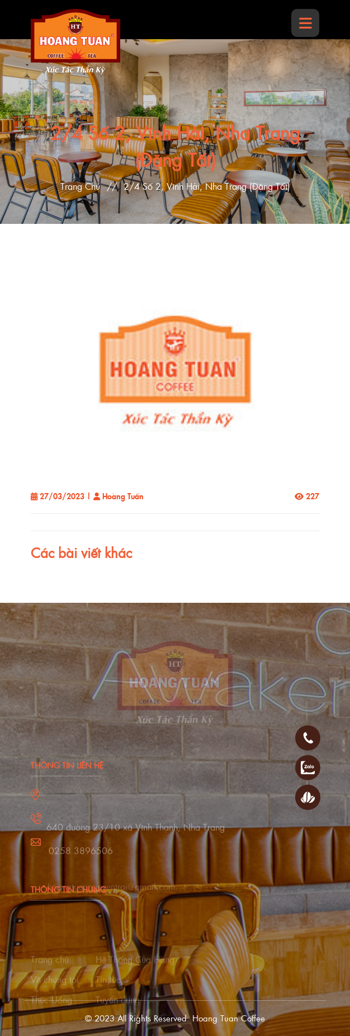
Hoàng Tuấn (123, 495)
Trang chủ (50, 965)
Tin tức (108, 985)
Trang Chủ (80, 186)
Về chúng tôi (55, 985)
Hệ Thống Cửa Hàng (135, 965)
